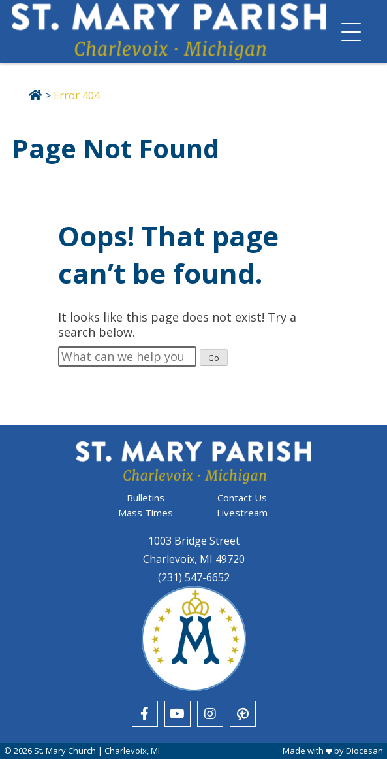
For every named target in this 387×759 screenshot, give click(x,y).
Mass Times (145, 512)
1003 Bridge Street (194, 541)
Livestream (242, 512)
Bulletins (145, 497)
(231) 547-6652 (194, 577)
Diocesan (364, 750)
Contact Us (242, 497)
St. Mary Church (65, 750)
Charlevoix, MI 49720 (194, 559)
